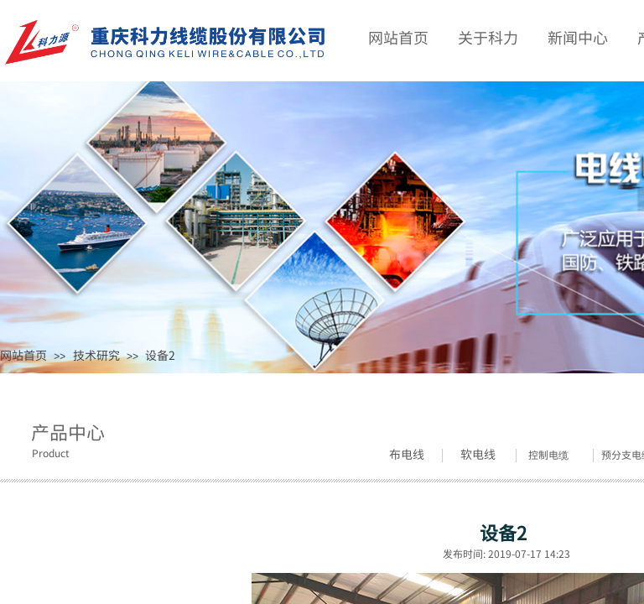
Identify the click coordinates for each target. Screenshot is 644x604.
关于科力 (488, 37)
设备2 (160, 354)
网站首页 (23, 354)
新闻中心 (578, 37)
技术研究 (96, 354)
